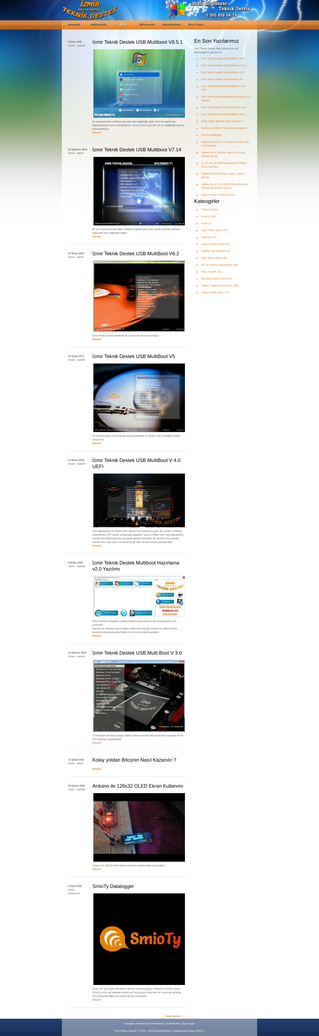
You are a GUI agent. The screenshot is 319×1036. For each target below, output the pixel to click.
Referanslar (147, 24)
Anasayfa (74, 24)
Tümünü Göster (209, 209)
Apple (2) (206, 223)
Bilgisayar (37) (209, 237)
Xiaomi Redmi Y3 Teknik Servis (218, 194)
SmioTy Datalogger (211, 135)
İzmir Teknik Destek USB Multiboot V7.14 (223, 65)
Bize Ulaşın (196, 24)
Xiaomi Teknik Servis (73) (215, 292)
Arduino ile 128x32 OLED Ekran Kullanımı (224, 128)
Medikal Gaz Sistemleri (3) (215, 251)
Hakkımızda (98, 24)
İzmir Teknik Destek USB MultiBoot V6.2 (223, 72)
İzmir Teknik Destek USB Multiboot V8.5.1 (223, 58)
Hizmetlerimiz (172, 24)
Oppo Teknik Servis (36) (214, 258)
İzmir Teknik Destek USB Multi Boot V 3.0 (223, 107)
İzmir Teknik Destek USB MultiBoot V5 (222, 79)
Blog (123, 24)
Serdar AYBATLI (195, 1030)
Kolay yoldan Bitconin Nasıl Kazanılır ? (222, 121)
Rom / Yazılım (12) (211, 271)
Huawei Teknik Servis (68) (215, 244)
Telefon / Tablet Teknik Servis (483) (220, 285)
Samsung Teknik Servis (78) (216, 278)
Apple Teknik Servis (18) (214, 230)
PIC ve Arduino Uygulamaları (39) (219, 264)
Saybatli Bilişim (162, 1030)
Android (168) (208, 216)
